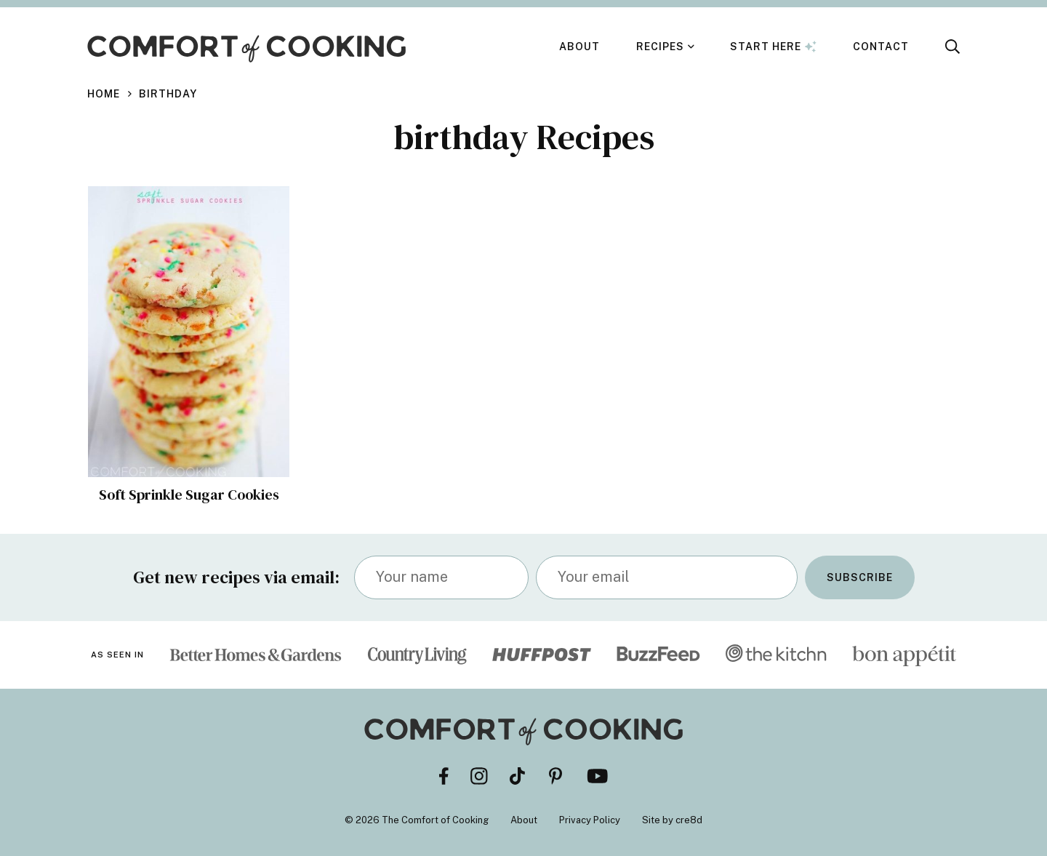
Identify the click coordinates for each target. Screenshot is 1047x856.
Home (103, 94)
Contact (881, 46)
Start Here (773, 46)
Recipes (660, 46)
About (579, 46)
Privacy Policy (589, 820)
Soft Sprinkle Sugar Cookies (189, 494)
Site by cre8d (672, 820)
